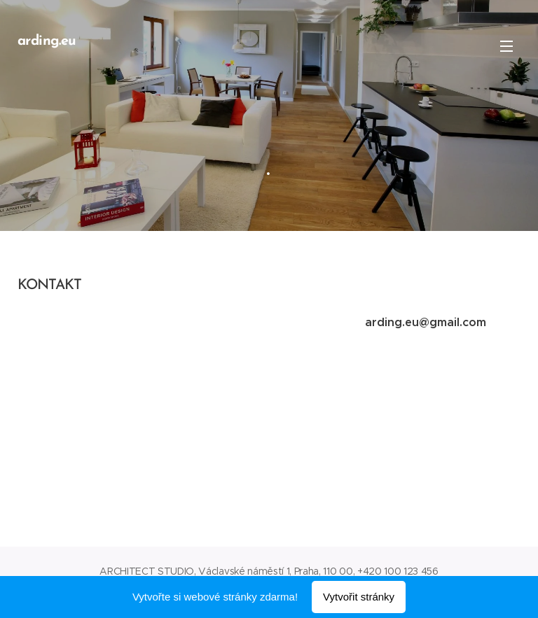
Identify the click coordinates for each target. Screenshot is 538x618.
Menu (506, 46)
